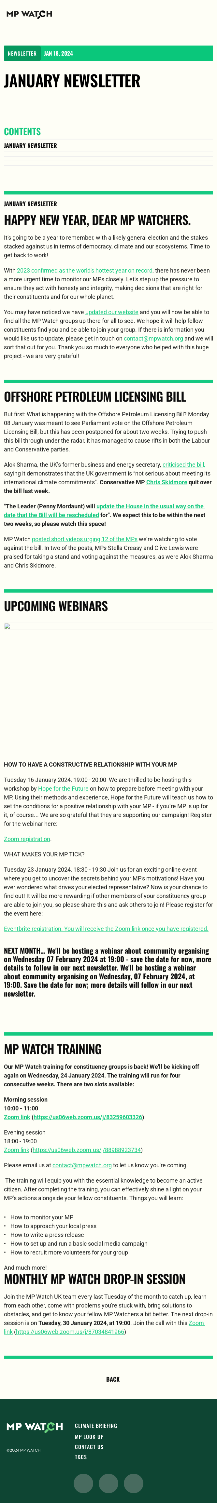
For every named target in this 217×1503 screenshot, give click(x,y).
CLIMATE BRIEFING (96, 1425)
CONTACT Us (89, 1447)
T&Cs (81, 1457)
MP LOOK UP (89, 1437)
